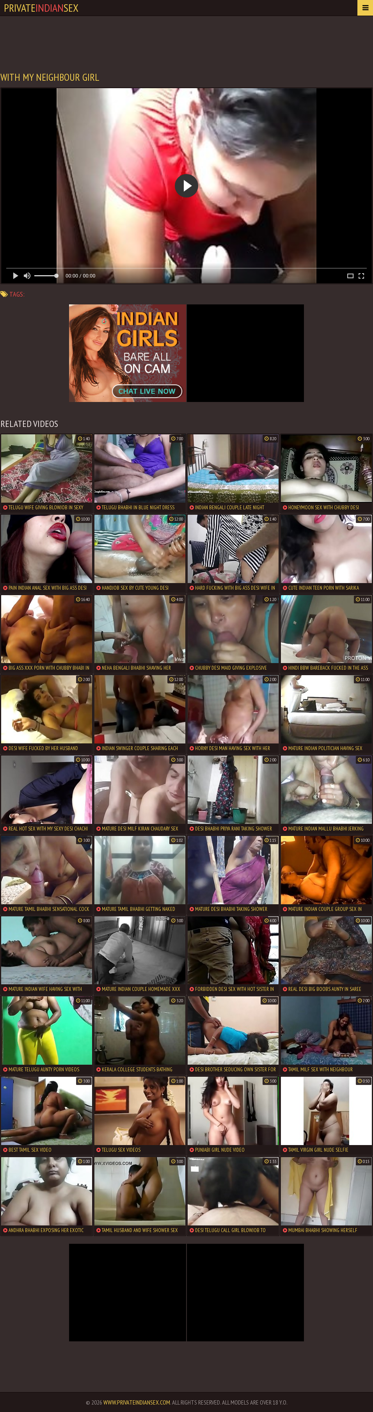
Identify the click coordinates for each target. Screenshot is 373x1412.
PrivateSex (41, 7)
